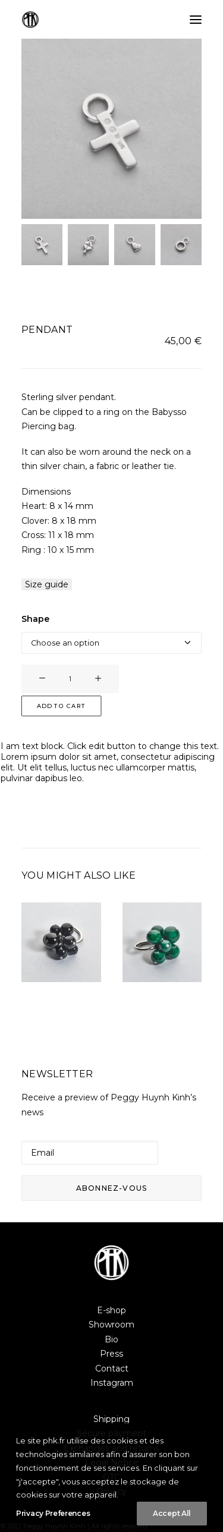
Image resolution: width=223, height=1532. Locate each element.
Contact (111, 1368)
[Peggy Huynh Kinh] (30, 20)
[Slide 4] (181, 244)
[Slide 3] (134, 244)
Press (111, 1353)
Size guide (46, 584)
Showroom (111, 1324)
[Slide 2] (88, 244)
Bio (111, 1339)
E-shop (111, 1310)
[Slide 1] (41, 244)
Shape (35, 619)
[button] (195, 19)
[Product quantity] (70, 679)
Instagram (111, 1382)
